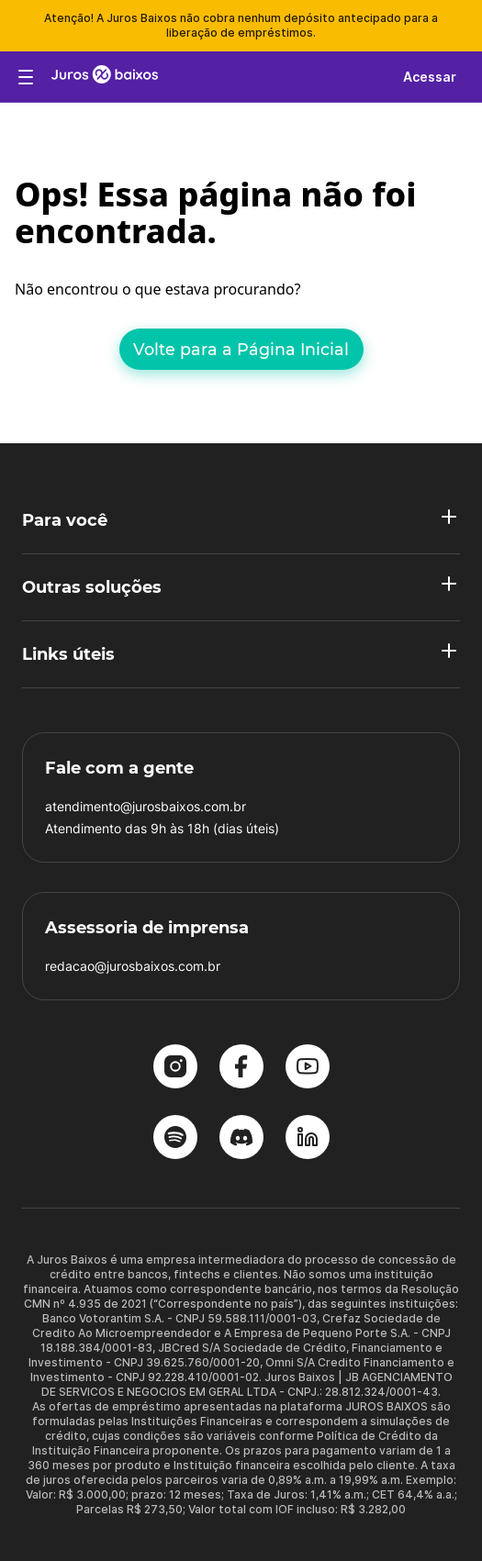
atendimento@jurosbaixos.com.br (145, 806)
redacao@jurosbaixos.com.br (132, 966)
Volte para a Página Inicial (241, 349)
